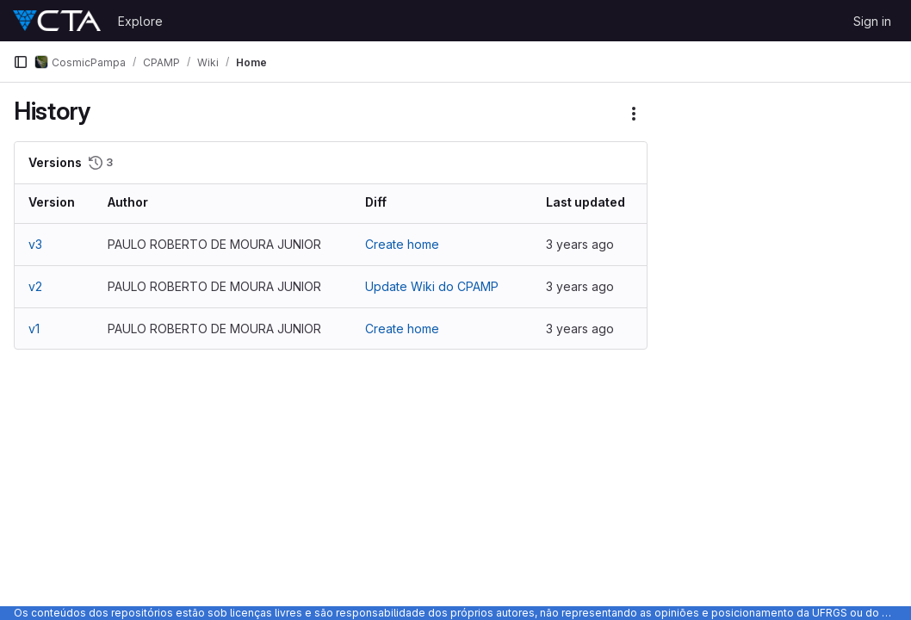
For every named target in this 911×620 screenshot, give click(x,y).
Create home (402, 244)
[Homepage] (56, 20)
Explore (140, 21)
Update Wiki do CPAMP (432, 286)
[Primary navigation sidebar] (20, 62)
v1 (34, 328)
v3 (35, 244)
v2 (35, 286)
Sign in (872, 21)
